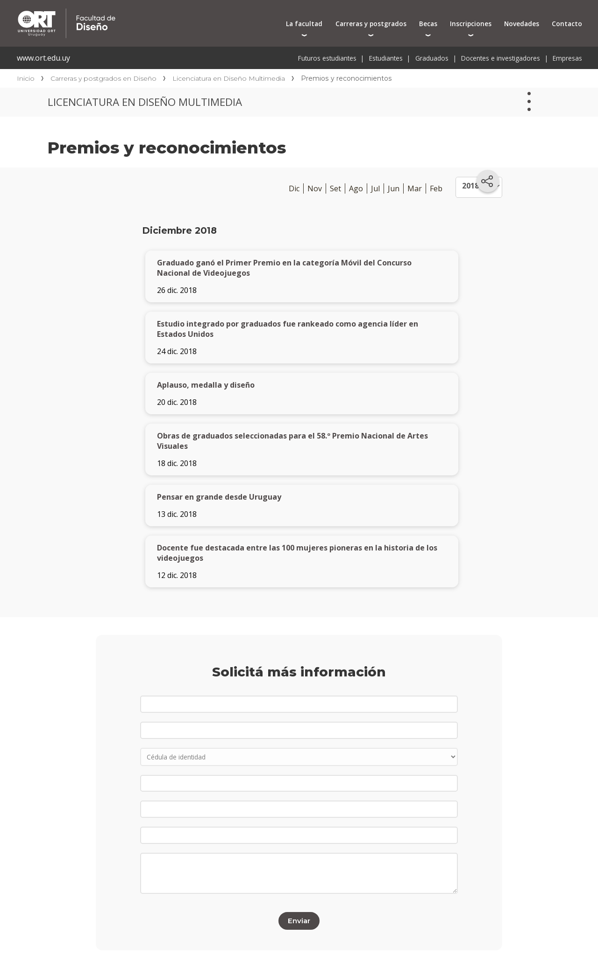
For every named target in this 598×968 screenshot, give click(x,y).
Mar (414, 188)
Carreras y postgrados (370, 23)
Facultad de (155, 10)
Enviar (299, 920)
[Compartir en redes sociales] (488, 181)
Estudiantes (386, 58)
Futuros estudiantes (327, 58)
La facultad (304, 23)
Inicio (26, 78)
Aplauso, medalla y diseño (206, 385)
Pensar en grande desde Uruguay (219, 497)
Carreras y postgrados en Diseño (103, 78)
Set (335, 188)
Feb (436, 188)
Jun (393, 188)
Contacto (567, 23)
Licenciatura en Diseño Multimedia (228, 78)
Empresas (567, 58)
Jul (375, 188)
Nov (314, 188)
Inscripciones (470, 23)
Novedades (521, 23)
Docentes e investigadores (500, 58)
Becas (428, 23)
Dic (294, 188)
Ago (356, 188)
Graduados (431, 58)
